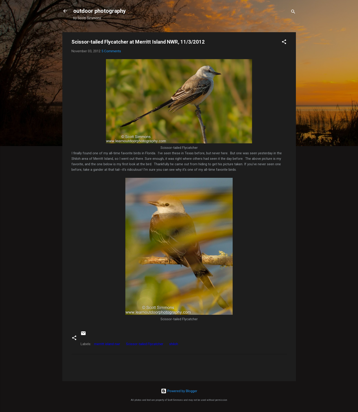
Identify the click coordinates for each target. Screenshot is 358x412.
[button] (284, 42)
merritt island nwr (107, 344)
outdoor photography (99, 11)
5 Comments (111, 51)
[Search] (293, 12)
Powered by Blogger (179, 391)
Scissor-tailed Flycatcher (144, 344)
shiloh (173, 344)
